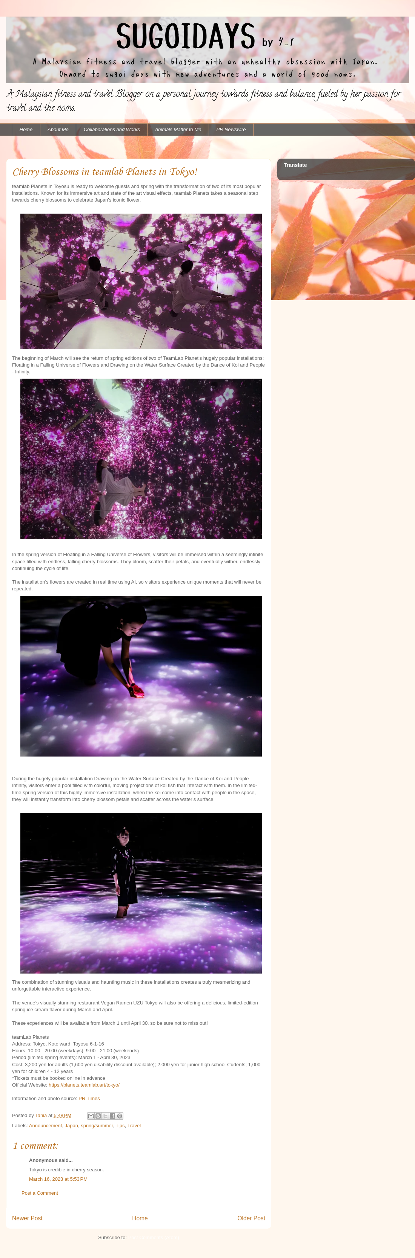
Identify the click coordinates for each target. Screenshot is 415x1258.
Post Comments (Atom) (153, 1237)
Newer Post (27, 1218)
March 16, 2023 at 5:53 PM (58, 1179)
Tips (119, 1125)
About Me (58, 129)
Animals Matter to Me (178, 129)
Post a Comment (40, 1193)
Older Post (251, 1218)
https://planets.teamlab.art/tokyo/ (84, 1085)
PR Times (89, 1098)
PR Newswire (231, 129)
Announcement (45, 1125)
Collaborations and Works (112, 129)
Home (26, 129)
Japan (71, 1125)
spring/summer (97, 1125)
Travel (134, 1125)
